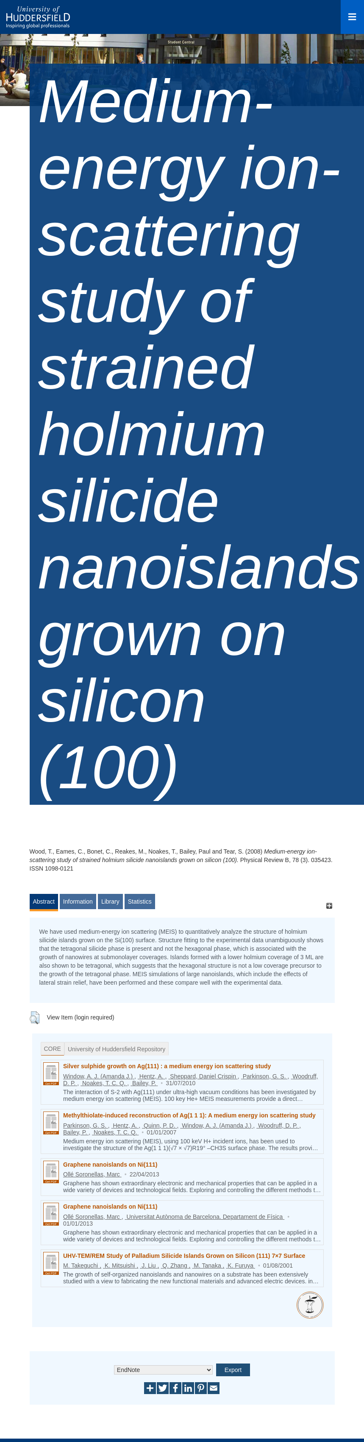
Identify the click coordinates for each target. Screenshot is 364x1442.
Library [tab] (110, 901)
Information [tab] (78, 901)
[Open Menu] (352, 17)
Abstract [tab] (44, 901)
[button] (34, 1017)
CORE (52, 1048)
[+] (329, 905)
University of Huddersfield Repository (116, 1049)
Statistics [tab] (140, 901)
